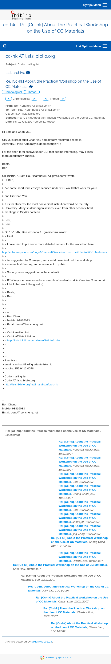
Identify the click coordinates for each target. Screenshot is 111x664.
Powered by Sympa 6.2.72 (58, 657)
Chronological (13, 92)
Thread (32, 92)
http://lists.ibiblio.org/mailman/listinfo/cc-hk (33, 340)
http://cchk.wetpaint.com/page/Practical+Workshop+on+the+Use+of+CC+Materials (54, 252)
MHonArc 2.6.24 (41, 641)
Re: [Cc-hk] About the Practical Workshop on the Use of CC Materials (80, 445)
